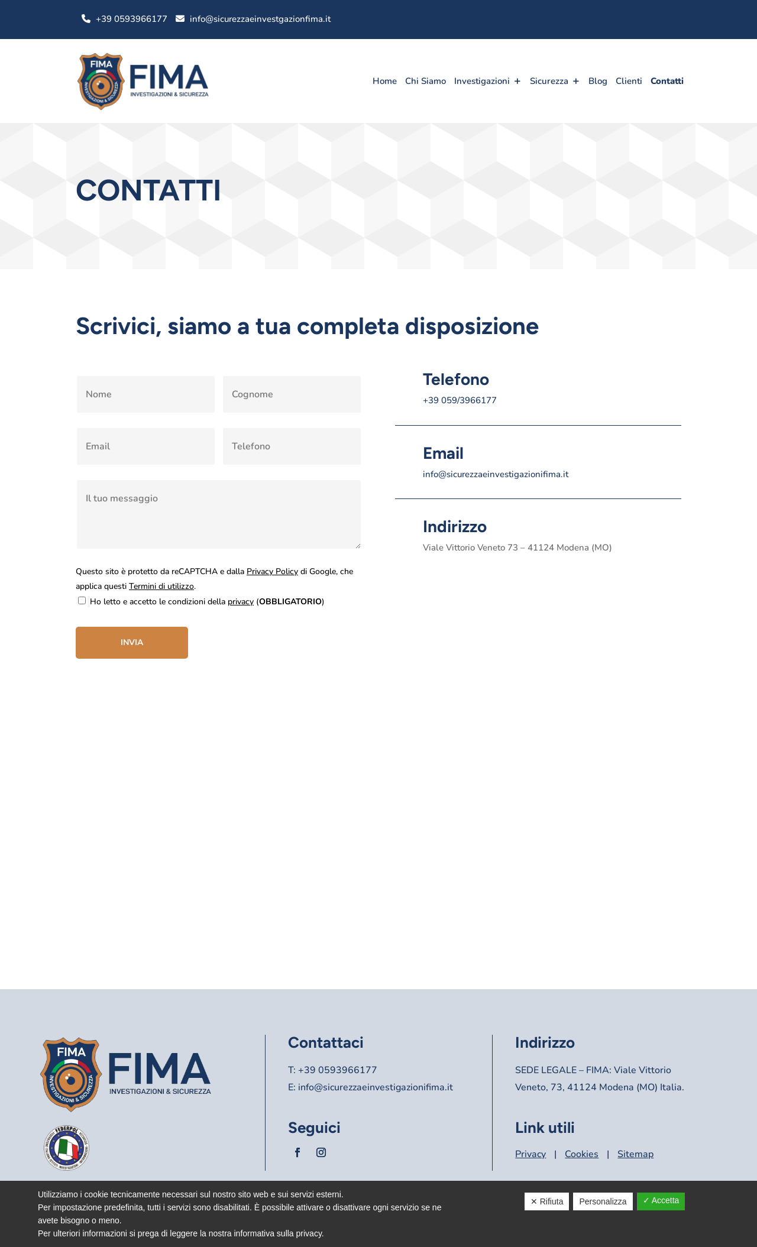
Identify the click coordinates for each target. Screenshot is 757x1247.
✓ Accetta (661, 1200)
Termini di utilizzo (161, 586)
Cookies (582, 1154)
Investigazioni (482, 81)
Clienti (629, 81)
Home (385, 81)
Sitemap (635, 1154)
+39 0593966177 (131, 19)
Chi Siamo (425, 81)
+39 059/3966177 (460, 400)
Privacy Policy (272, 571)
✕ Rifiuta (547, 1201)
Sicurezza (549, 81)
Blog (597, 81)
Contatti (667, 81)
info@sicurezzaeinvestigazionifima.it (495, 474)
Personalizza (602, 1201)
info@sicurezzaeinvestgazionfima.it (260, 19)
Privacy (530, 1154)
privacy (241, 601)
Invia (132, 642)
